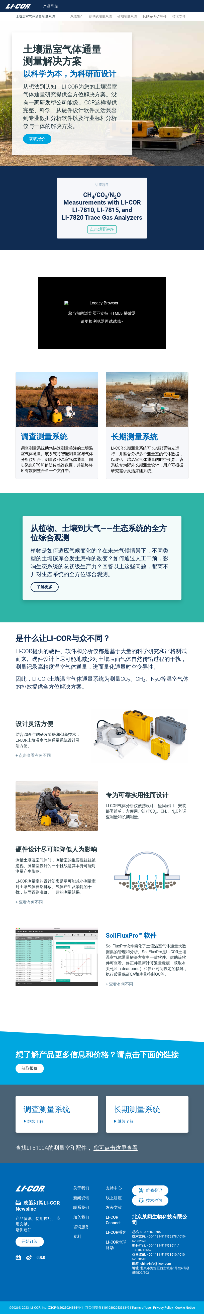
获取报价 (37, 138)
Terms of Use (141, 1307)
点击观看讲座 (102, 229)
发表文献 (114, 1207)
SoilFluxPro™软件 (154, 16)
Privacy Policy (163, 1307)
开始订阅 (30, 1241)
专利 (77, 1236)
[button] (33, 755)
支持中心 (114, 1188)
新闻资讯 (81, 1198)
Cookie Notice (185, 1307)
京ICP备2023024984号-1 (65, 1307)
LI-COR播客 (116, 1232)
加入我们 (81, 1217)
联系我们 (81, 1207)
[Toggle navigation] (47, 6)
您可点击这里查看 (115, 1147)
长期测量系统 (127, 16)
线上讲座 (114, 1198)
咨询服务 (81, 1226)
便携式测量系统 (100, 16)
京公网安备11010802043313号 (107, 1307)
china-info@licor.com (155, 1263)
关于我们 (81, 1188)
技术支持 (178, 16)
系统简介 (76, 16)
